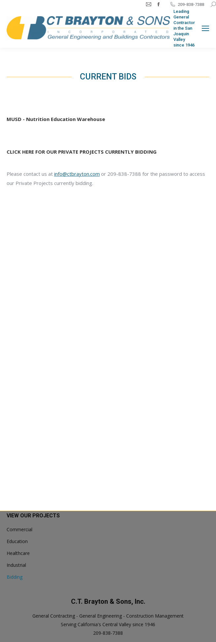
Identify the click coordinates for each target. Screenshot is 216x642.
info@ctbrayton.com (77, 173)
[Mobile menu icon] (205, 28)
